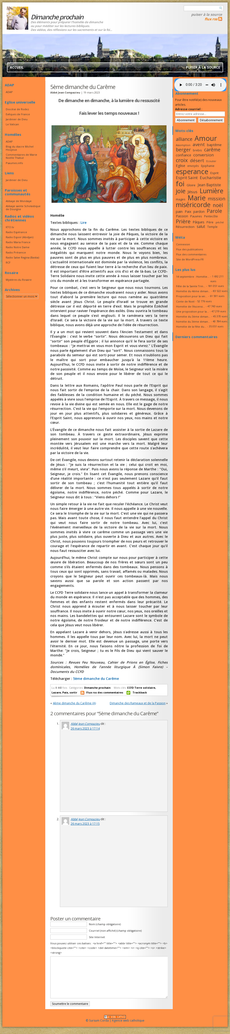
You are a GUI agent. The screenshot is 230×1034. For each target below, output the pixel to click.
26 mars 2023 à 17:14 (85, 728)
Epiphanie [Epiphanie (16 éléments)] (207, 166)
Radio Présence (16, 252)
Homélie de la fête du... (191, 326)
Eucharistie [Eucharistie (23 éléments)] (210, 177)
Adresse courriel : (188, 109)
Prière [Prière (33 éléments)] (183, 221)
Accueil (17, 67)
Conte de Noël (185, 301)
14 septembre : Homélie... (192, 276)
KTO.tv (10, 227)
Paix (65, 692)
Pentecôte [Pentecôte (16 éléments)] (211, 216)
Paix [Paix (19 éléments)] (188, 211)
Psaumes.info (14, 163)
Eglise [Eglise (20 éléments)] (180, 165)
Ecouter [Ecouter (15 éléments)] (211, 161)
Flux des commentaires (191, 254)
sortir (73, 692)
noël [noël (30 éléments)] (218, 205)
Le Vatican (12, 124)
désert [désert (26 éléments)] (197, 160)
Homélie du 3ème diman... (193, 316)
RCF (8, 262)
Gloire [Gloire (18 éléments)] (191, 185)
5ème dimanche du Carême (96, 678)
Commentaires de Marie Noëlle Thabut (21, 156)
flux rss (211, 18)
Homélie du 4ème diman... (193, 291)
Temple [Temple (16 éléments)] (212, 227)
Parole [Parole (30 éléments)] (214, 211)
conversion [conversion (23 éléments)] (203, 155)
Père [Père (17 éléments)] (210, 222)
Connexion (183, 244)
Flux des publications (189, 249)
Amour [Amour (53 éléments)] (206, 138)
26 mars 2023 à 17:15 (85, 824)
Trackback (139, 692)
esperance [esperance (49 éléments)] (192, 171)
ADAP (9, 92)
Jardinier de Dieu (17, 119)
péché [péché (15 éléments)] (220, 222)
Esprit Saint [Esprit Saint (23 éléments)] (187, 177)
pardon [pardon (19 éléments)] (199, 211)
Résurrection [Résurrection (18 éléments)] (185, 227)
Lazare (56, 692)
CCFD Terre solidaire (141, 687)
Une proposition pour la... (192, 311)
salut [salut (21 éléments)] (201, 226)
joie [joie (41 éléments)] (180, 191)
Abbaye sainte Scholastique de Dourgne (23, 207)
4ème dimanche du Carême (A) (74, 703)
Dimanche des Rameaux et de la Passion (138, 703)
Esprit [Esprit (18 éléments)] (214, 173)
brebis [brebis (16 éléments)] (197, 150)
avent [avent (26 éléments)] (199, 144)
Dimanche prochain (97, 687)
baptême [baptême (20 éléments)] (214, 144)
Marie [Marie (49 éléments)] (197, 197)
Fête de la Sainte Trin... (190, 286)
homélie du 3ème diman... (193, 321)
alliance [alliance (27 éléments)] (184, 139)
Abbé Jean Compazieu (85, 724)
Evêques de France (18, 114)
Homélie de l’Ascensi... (190, 306)
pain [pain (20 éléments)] (179, 211)
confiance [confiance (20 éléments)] (183, 155)
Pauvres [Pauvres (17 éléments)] (196, 216)
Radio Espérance (16, 232)
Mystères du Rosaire (19, 279)
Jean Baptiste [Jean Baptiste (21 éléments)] (209, 184)
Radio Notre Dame (17, 247)
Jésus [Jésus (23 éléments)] (192, 191)
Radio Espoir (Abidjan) (19, 237)
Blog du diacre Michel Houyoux (20, 148)
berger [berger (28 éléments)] (183, 149)
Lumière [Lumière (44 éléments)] (211, 191)
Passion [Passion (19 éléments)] (182, 216)
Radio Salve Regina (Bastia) (22, 257)
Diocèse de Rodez (17, 109)
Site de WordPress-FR (190, 259)
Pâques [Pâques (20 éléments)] (198, 222)
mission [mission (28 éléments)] (216, 198)
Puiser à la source (206, 14)
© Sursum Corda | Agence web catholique (115, 1019)
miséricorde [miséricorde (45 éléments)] (193, 204)
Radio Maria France (18, 242)
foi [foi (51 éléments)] (180, 183)
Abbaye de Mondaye (19, 201)
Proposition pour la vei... (191, 296)
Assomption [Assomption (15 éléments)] (183, 145)
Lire (83, 222)
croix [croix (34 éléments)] (182, 160)
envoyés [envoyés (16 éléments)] (193, 166)
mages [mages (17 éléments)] (180, 199)
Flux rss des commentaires (104, 692)
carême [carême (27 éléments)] (212, 149)
